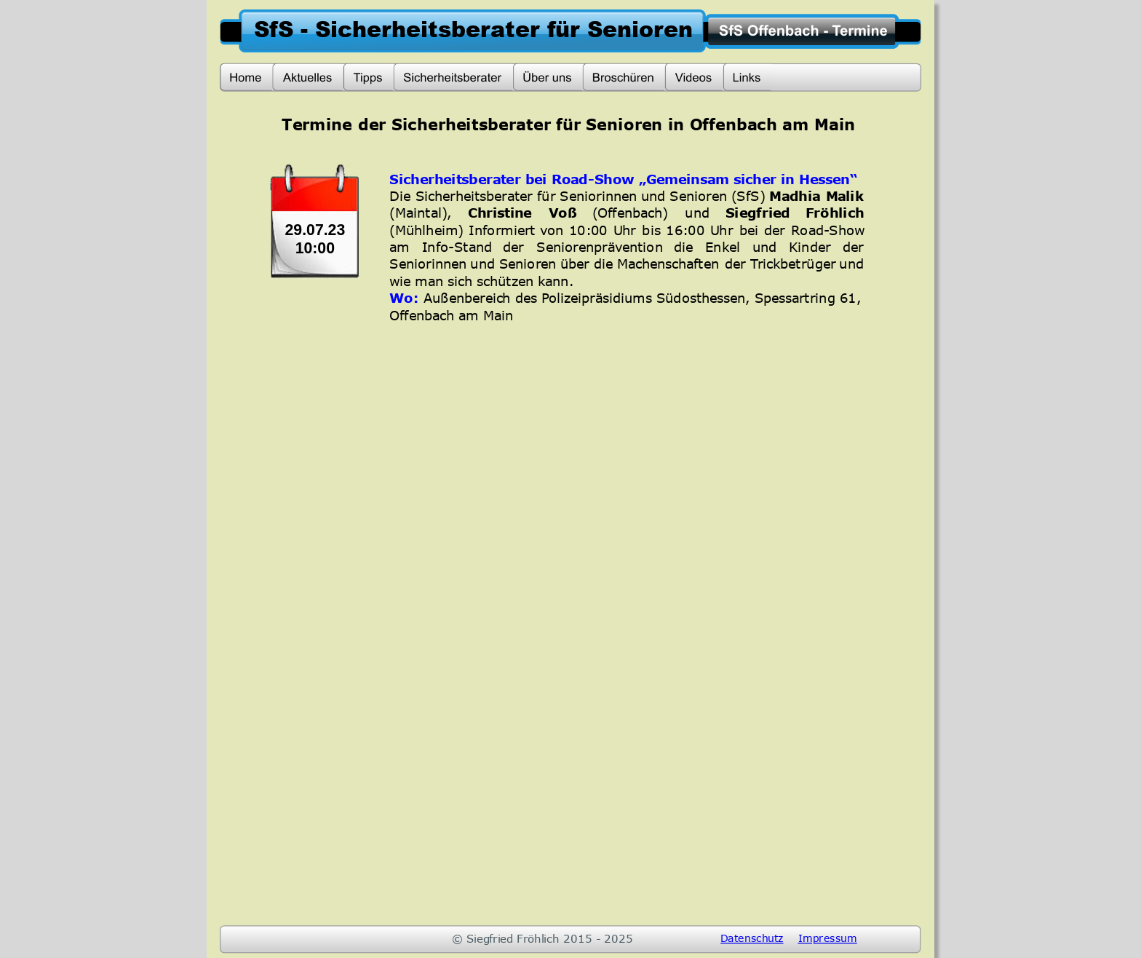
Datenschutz (751, 937)
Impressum (827, 937)
